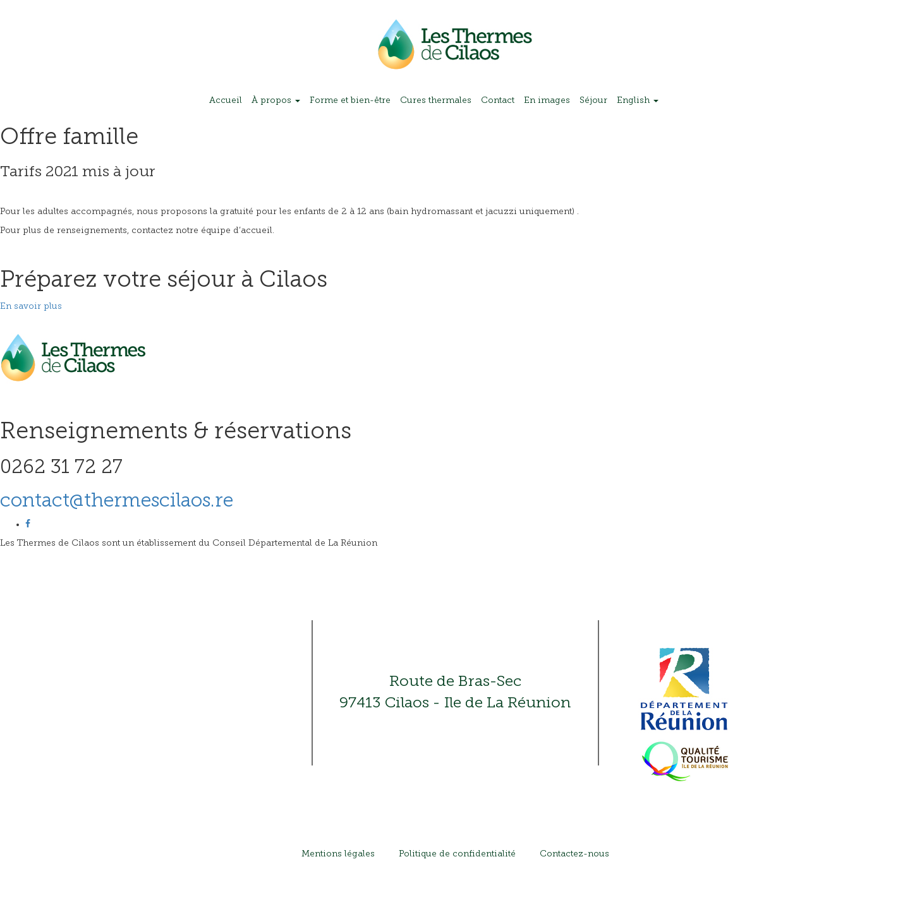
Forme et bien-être (350, 100)
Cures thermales (435, 100)
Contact (497, 100)
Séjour (593, 100)
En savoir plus (31, 306)
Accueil (225, 100)
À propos (276, 100)
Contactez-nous (574, 854)
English (637, 100)
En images (547, 100)
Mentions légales (338, 854)
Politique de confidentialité (457, 854)
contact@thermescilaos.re (116, 502)
